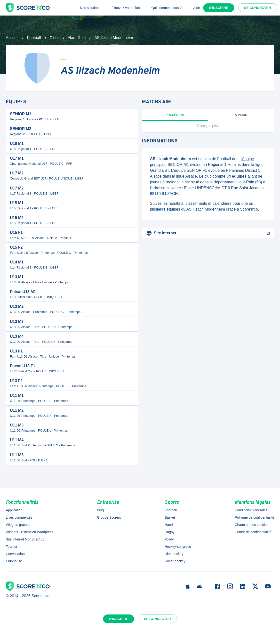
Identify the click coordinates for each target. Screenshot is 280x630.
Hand (169, 525)
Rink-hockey (174, 554)
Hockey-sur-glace (178, 546)
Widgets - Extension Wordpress (29, 532)
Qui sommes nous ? (167, 8)
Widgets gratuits (18, 525)
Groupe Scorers (109, 517)
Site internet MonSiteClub (25, 539)
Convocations (16, 554)
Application (14, 510)
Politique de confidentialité (254, 517)
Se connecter (257, 8)
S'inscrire (218, 8)
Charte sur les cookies (251, 525)
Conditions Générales (251, 510)
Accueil (12, 38)
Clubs (55, 38)
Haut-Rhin (77, 38)
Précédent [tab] (175, 117)
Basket (170, 517)
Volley (169, 539)
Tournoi (11, 546)
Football (34, 38)
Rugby (169, 532)
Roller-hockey (175, 561)
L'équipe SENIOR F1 (189, 170)
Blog (100, 510)
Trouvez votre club (126, 8)
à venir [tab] (241, 115)
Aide (196, 8)
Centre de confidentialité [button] (253, 532)
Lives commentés (19, 517)
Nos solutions (90, 8)
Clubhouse (14, 561)
